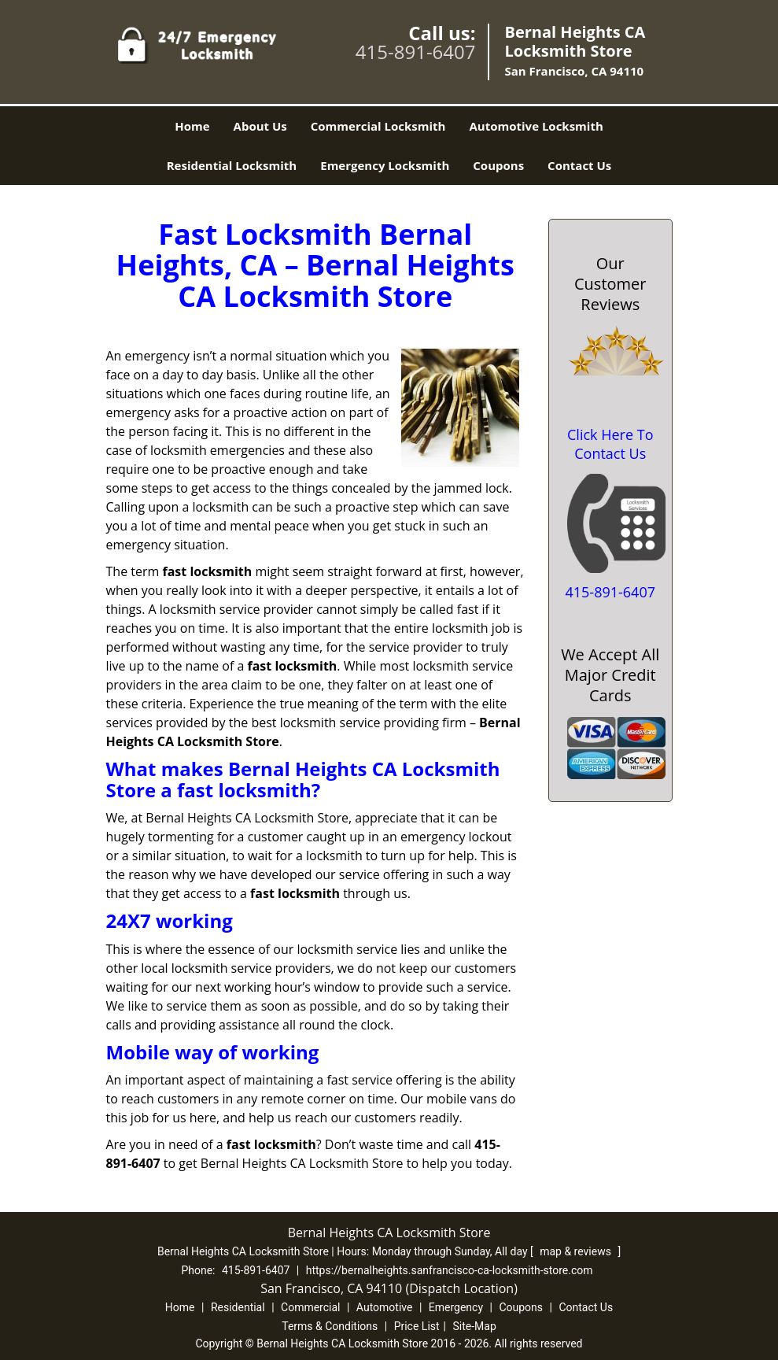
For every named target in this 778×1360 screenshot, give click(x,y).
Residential (238, 1307)
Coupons (498, 165)
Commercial (310, 1307)
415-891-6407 (416, 52)
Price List (417, 1326)
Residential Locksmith (232, 165)
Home (192, 126)
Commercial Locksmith (378, 126)
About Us (260, 126)
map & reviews (577, 1251)
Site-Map (474, 1326)
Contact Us (579, 165)
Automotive (384, 1307)
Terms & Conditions (330, 1326)
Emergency (456, 1307)
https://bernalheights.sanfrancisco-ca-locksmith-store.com (449, 1270)
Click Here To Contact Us (610, 444)
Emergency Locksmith (384, 165)
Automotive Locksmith (536, 126)
